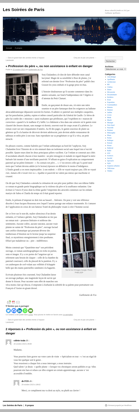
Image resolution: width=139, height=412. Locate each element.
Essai (109, 100)
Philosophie (111, 133)
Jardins (109, 112)
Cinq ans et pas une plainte (85, 58)
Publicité (110, 148)
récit (108, 153)
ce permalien (68, 315)
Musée (109, 120)
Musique (110, 123)
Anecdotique (111, 77)
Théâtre (109, 171)
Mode (109, 118)
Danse (109, 90)
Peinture (110, 130)
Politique (110, 140)
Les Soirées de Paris (24, 9)
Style (109, 163)
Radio (109, 151)
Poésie (109, 138)
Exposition (111, 102)
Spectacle (110, 161)
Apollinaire (111, 79)
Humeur (110, 110)
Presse (109, 145)
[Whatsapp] (25, 310)
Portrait (109, 143)
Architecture (111, 82)
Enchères (110, 97)
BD (108, 84)
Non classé (111, 125)
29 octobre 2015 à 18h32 (31, 385)
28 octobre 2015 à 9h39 (23, 344)
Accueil (9, 48)
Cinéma (109, 87)
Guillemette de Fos (35, 70)
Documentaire (112, 95)
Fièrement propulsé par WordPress (119, 405)
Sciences (110, 156)
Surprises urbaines (113, 166)
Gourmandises (112, 105)
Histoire (110, 107)
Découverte (111, 92)
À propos (18, 48)
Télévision (110, 168)
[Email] (30, 310)
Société (109, 158)
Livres (30, 315)
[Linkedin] (19, 310)
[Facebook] (13, 310)
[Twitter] (8, 310)
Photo (109, 135)
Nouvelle (110, 128)
